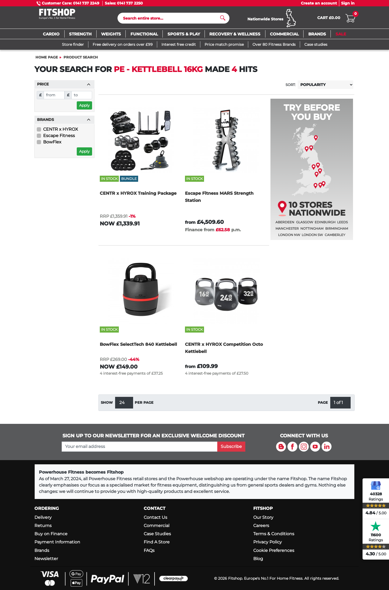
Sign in (348, 3)
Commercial (156, 525)
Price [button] (64, 86)
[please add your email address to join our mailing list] (139, 447)
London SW (312, 237)
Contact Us (155, 517)
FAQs (149, 550)
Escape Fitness (59, 137)
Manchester (287, 231)
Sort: (291, 87)
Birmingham (336, 231)
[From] (54, 97)
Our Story (263, 517)
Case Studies (157, 533)
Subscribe (231, 446)
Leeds (342, 224)
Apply (84, 107)
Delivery (43, 517)
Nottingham (311, 231)
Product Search (81, 60)
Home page (46, 60)
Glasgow (304, 224)
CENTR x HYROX (60, 131)
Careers (261, 525)
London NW (289, 237)
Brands (41, 550)
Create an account (319, 3)
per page (144, 405)
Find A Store (157, 541)
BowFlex (52, 144)
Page (323, 405)
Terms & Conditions (273, 533)
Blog (258, 558)
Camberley (335, 237)
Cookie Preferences (273, 550)
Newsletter (46, 558)
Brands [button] (64, 122)
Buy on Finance (50, 533)
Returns (43, 525)
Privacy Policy (267, 541)
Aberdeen (284, 224)
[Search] (171, 19)
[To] (81, 97)
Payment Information (57, 541)
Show (107, 405)
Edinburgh (325, 224)
